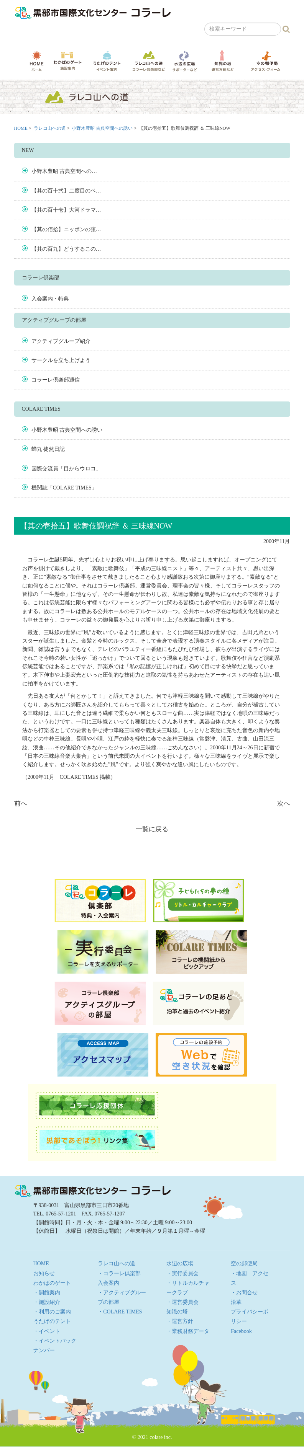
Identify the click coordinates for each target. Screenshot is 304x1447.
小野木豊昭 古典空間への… (64, 171)
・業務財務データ (187, 1331)
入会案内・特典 (50, 299)
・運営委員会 (182, 1302)
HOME (37, 61)
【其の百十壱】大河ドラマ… (66, 210)
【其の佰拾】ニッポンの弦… (66, 229)
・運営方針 (179, 1321)
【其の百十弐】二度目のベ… (66, 191)
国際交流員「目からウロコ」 (66, 468)
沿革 (236, 1302)
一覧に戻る (152, 829)
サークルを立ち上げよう (60, 360)
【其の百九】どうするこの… (66, 249)
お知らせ (44, 1273)
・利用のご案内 (52, 1312)
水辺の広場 (184, 61)
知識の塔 (222, 61)
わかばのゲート (67, 61)
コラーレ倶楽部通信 (55, 380)
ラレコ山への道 (148, 61)
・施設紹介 (46, 1302)
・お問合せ (244, 1292)
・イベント (46, 1331)
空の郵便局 (266, 61)
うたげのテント (107, 61)
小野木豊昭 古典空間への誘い (102, 128)
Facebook (241, 1331)
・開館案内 (46, 1292)
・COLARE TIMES (120, 1312)
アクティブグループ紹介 (60, 341)
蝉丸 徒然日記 (48, 449)
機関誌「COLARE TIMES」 (64, 488)
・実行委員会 (182, 1273)
